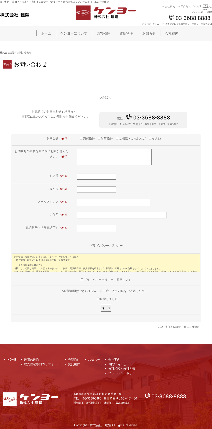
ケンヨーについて (73, 33)
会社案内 (170, 6)
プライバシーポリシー (123, 373)
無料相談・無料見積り (123, 368)
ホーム (46, 33)
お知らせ (149, 33)
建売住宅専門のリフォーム (42, 364)
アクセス (186, 6)
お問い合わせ (204, 6)
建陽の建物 (31, 359)
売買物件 (103, 33)
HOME (11, 359)
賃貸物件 (126, 33)
